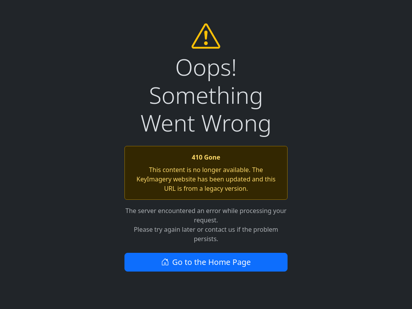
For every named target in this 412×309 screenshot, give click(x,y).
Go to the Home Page (205, 262)
